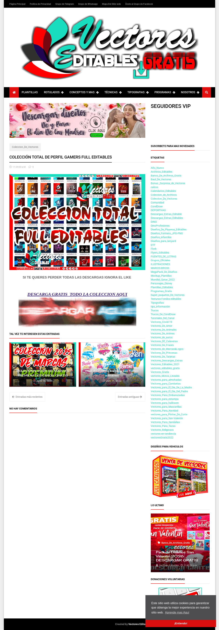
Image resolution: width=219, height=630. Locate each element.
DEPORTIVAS (158, 210)
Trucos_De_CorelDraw (163, 314)
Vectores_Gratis (160, 372)
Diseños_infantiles (161, 237)
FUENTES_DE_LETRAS (163, 256)
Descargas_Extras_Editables (167, 217)
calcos (154, 187)
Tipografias (157, 302)
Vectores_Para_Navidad (164, 410)
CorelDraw (157, 206)
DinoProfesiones (160, 225)
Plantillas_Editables (162, 287)
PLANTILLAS (30, 92)
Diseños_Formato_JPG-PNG (167, 233)
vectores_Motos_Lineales (165, 375)
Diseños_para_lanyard (163, 241)
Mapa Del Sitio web (111, 4)
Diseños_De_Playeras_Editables (168, 229)
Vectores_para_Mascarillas (166, 406)
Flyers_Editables (160, 252)
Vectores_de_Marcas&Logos (167, 348)
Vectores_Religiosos (162, 429)
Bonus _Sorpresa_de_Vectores (168, 183)
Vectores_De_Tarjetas (163, 356)
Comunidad (157, 202)
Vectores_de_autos (161, 337)
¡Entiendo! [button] (180, 623)
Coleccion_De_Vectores (25, 146)
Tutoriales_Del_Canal (162, 318)
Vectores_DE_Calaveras (164, 341)
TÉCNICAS (112, 92)
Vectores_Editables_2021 (165, 364)
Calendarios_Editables (163, 191)
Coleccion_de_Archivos (164, 194)
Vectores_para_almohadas (166, 379)
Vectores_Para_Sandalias (165, 422)
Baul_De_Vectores (161, 179)
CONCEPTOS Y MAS (84, 92)
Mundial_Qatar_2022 (163, 279)
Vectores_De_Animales (164, 329)
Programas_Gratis (161, 291)
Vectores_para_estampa (165, 399)
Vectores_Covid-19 (161, 322)
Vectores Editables (139, 624)
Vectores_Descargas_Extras (167, 360)
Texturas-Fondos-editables (166, 298)
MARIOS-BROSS (160, 268)
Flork (153, 248)
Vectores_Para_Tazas (163, 426)
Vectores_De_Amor (161, 325)
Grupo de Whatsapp (88, 4)
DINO (154, 221)
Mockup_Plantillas (161, 275)
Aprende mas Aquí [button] (177, 612)
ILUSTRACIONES (160, 264)
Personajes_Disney (161, 283)
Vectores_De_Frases (162, 345)
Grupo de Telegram (64, 4)
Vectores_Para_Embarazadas (168, 395)
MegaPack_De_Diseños (164, 271)
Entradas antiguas (130, 396)
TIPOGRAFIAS (137, 92)
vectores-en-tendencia (163, 433)
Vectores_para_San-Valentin (167, 418)
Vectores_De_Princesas (164, 352)
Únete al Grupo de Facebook (139, 4)
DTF (153, 244)
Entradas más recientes (27, 396)
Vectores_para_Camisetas (166, 383)
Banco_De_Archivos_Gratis (166, 175)
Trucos (155, 310)
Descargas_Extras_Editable (166, 214)
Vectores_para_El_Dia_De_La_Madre (171, 387)
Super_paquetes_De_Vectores (167, 295)
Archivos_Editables (161, 171)
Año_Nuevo (157, 167)
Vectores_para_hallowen (165, 402)
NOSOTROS (190, 92)
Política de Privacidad (40, 4)
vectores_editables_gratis (165, 368)
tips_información (160, 306)
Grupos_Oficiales (160, 260)
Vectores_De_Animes (163, 333)
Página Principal (17, 4)
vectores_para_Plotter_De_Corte (169, 414)
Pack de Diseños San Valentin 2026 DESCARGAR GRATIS (177, 556)
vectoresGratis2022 (162, 437)
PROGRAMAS (164, 92)
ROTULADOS (53, 92)
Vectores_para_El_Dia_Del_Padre (169, 391)
